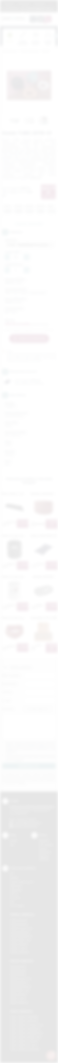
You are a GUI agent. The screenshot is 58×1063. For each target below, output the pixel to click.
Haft (12, 901)
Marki (51, 3)
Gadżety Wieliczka (19, 952)
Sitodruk (14, 878)
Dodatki (45, 51)
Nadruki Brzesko (18, 970)
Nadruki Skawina (18, 994)
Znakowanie (39, 3)
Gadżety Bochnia (19, 920)
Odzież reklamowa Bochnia (24, 1021)
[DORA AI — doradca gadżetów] (51, 1055)
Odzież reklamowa (29, 51)
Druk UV (14, 893)
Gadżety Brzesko (19, 924)
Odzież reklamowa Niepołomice (26, 1033)
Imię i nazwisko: (11, 675)
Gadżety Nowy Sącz (20, 940)
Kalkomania (16, 886)
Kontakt (14, 840)
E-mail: (6, 700)
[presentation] (56, 36)
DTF (12, 873)
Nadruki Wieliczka (19, 1002)
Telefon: (7, 692)
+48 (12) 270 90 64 (26, 819)
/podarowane (31, 826)
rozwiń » (19, 760)
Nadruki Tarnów (18, 998)
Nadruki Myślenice (19, 982)
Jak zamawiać (24, 3)
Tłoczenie (15, 897)
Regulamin (9, 3)
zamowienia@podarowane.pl (39, 8)
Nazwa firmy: (9, 683)
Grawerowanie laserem (22, 882)
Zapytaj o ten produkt (29, 223)
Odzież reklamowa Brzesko (24, 1017)
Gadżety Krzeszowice (21, 928)
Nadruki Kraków (18, 974)
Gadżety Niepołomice (21, 936)
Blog (12, 844)
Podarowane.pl (9, 51)
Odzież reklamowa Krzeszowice (27, 1025)
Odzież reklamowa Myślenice (25, 1029)
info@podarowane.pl (31, 822)
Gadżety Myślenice (20, 932)
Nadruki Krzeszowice (21, 978)
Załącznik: (8, 708)
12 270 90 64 (12, 8)
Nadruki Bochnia (18, 966)
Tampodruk (16, 890)
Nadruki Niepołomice (20, 986)
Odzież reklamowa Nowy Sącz (26, 1037)
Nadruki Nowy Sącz (20, 990)
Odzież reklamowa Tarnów (24, 1045)
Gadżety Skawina (19, 944)
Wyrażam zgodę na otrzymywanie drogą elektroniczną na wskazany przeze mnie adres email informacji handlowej (30, 757)
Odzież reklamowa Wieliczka (25, 1049)
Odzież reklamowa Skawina (24, 1041)
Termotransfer (17, 905)
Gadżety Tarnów (18, 948)
